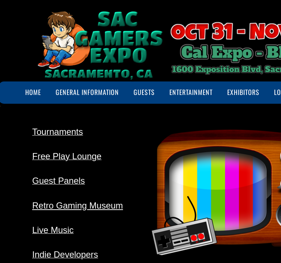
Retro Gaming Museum (77, 205)
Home (33, 92)
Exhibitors (243, 92)
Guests (144, 92)
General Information (87, 92)
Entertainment (191, 92)
